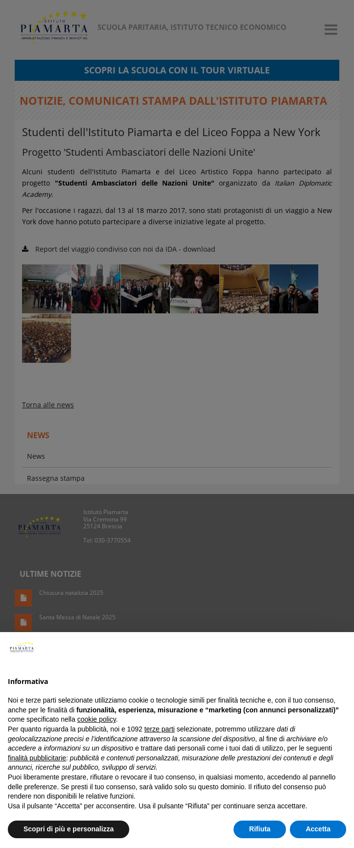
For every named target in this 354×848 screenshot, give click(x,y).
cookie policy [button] (96, 719)
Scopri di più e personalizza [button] (69, 829)
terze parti (159, 729)
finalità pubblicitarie (37, 758)
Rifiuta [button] (260, 829)
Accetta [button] (318, 829)
